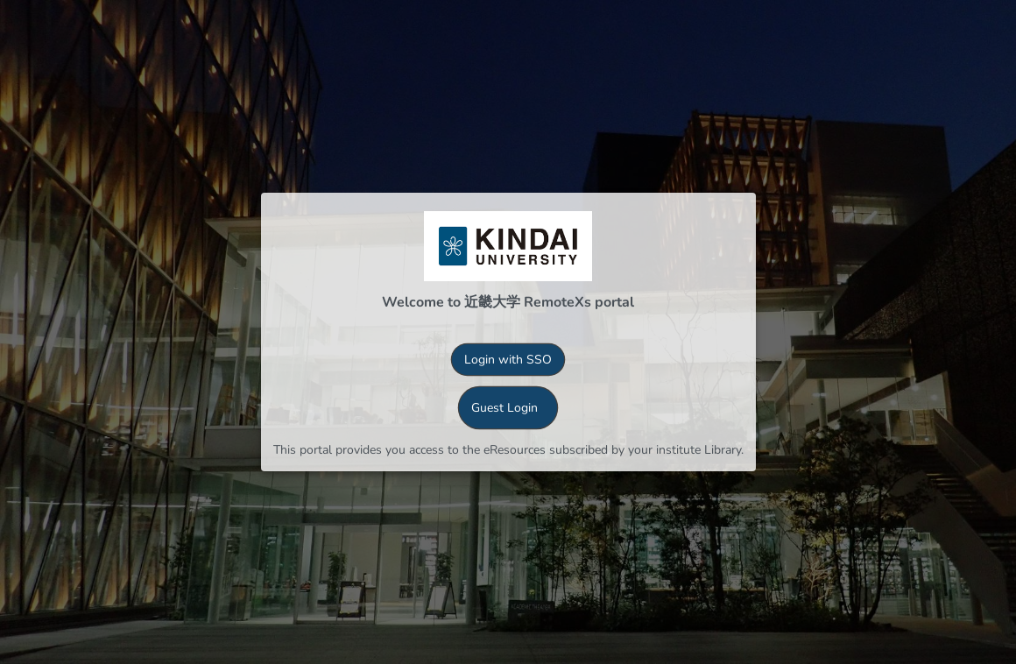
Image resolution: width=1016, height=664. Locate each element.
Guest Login (504, 407)
